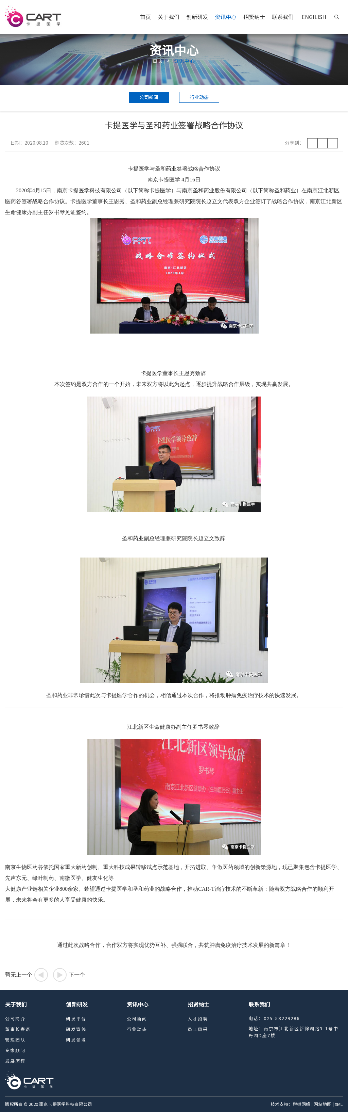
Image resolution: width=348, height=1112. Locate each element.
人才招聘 (198, 1019)
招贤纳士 (254, 17)
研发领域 (76, 1040)
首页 (145, 17)
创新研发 (197, 17)
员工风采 (198, 1029)
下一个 (69, 975)
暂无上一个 (26, 975)
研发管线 (76, 1029)
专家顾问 (15, 1050)
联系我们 (283, 17)
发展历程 (15, 1061)
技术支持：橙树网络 (290, 1104)
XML (339, 1104)
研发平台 (76, 1019)
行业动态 (199, 97)
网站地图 (322, 1104)
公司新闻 (148, 97)
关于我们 (168, 17)
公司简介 (15, 1019)
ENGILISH (313, 17)
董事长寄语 (18, 1029)
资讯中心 (226, 17)
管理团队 (15, 1040)
